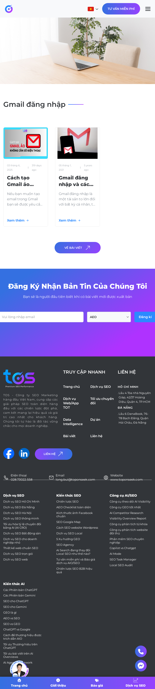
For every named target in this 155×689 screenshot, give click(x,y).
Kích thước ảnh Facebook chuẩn (74, 514)
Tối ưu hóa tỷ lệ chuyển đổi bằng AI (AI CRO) (22, 526)
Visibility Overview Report (128, 518)
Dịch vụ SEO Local (69, 533)
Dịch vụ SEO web (15, 559)
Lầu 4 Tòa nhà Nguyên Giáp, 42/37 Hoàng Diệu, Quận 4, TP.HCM (135, 397)
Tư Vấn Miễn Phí (121, 9)
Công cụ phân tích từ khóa (129, 524)
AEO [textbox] (93, 317)
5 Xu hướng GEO (68, 539)
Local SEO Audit (121, 565)
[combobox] (109, 317)
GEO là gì (10, 612)
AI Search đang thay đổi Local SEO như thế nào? (73, 552)
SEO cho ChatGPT (16, 601)
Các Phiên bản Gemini (19, 595)
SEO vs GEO (11, 624)
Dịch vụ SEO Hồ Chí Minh (21, 501)
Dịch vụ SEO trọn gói (18, 553)
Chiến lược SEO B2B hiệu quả (74, 570)
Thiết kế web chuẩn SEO (20, 548)
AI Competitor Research (126, 513)
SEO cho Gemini (15, 606)
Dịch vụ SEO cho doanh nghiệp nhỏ (20, 540)
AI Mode (115, 553)
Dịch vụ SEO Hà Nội (17, 513)
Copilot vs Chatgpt (123, 548)
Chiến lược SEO (67, 501)
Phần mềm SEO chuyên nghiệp (127, 540)
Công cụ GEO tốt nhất (125, 507)
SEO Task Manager (123, 559)
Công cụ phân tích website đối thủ (129, 531)
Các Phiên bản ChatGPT (20, 590)
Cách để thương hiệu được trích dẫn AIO (22, 637)
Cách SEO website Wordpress (77, 527)
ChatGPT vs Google (16, 629)
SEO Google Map (68, 522)
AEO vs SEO (11, 618)
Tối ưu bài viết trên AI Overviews (18, 655)
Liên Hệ (54, 454)
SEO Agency (65, 544)
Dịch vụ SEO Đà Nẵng (19, 507)
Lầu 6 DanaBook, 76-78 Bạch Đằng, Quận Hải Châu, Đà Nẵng (133, 418)
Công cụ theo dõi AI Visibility (130, 501)
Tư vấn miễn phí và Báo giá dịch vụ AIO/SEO (75, 561)
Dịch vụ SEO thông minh (21, 518)
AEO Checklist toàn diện (73, 507)
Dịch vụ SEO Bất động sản (22, 533)
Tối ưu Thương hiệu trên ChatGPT (20, 646)
